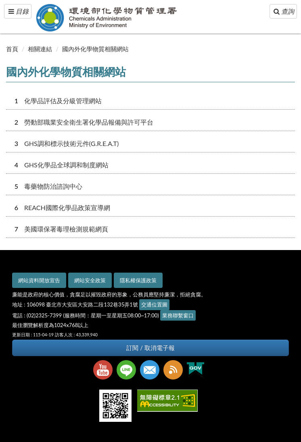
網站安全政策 (90, 280)
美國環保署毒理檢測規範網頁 (66, 229)
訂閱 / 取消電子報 (150, 347)
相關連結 (40, 48)
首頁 (12, 48)
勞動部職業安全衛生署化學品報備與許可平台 (88, 122)
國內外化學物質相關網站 (95, 48)
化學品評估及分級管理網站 (63, 100)
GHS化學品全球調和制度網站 (66, 165)
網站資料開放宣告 (39, 280)
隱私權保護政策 (138, 280)
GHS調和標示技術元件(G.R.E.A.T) (71, 143)
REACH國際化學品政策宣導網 (67, 207)
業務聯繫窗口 (178, 315)
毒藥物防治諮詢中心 (53, 186)
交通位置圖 (154, 304)
